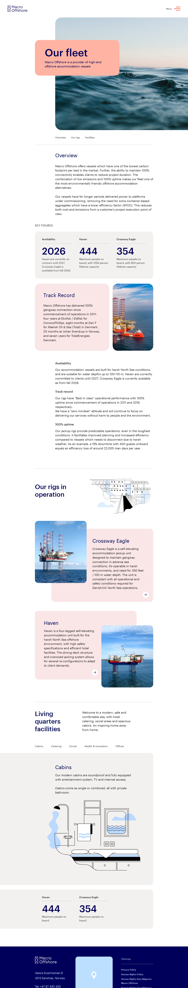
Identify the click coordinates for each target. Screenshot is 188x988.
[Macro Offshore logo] (17, 9)
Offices (119, 746)
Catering (56, 746)
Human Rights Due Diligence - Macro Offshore (137, 981)
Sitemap (126, 958)
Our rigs (75, 137)
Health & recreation (96, 746)
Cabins (39, 746)
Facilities (90, 137)
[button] (94, 975)
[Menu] (177, 8)
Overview (60, 137)
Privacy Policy (128, 969)
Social (73, 746)
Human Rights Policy (132, 974)
